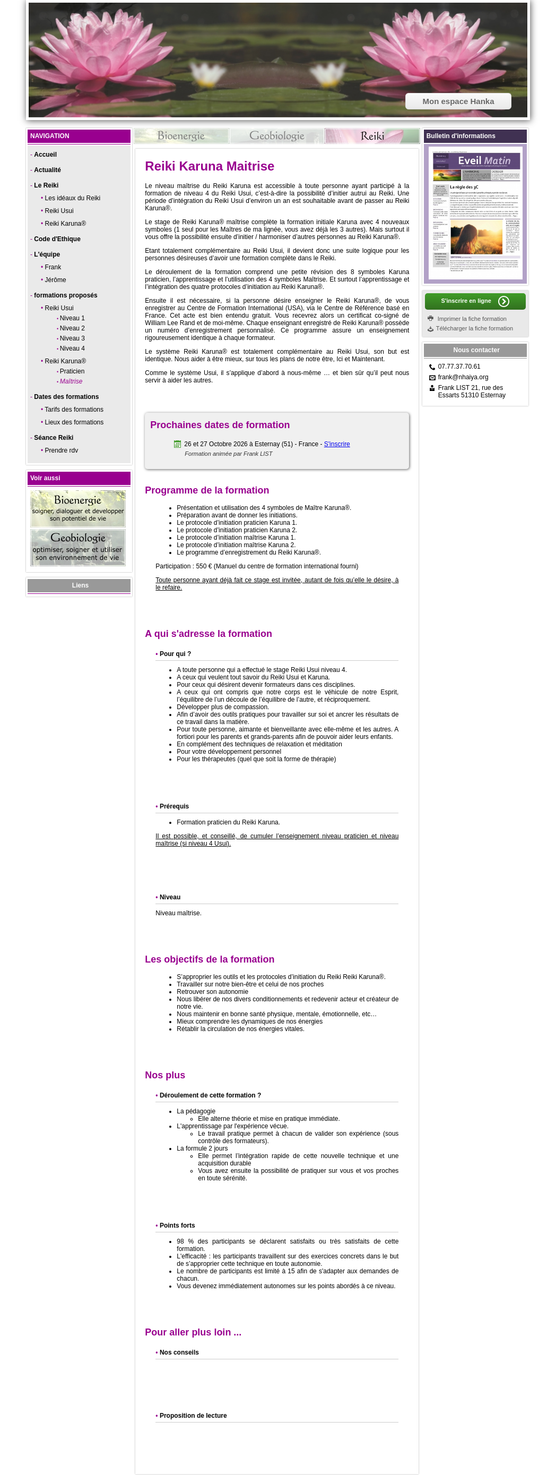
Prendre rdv (62, 450)
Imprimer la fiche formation (472, 319)
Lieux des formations (74, 422)
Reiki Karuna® (65, 223)
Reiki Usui (59, 211)
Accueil (45, 154)
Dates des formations (66, 397)
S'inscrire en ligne (466, 300)
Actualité (47, 170)
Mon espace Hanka (458, 101)
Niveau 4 (72, 348)
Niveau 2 (72, 328)
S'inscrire (337, 444)
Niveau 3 (72, 338)
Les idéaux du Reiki (73, 198)
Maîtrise (71, 381)
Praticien (72, 371)
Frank (53, 267)
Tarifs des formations (74, 409)
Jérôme (55, 280)
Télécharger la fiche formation (475, 328)
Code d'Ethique (57, 239)
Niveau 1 (72, 318)
